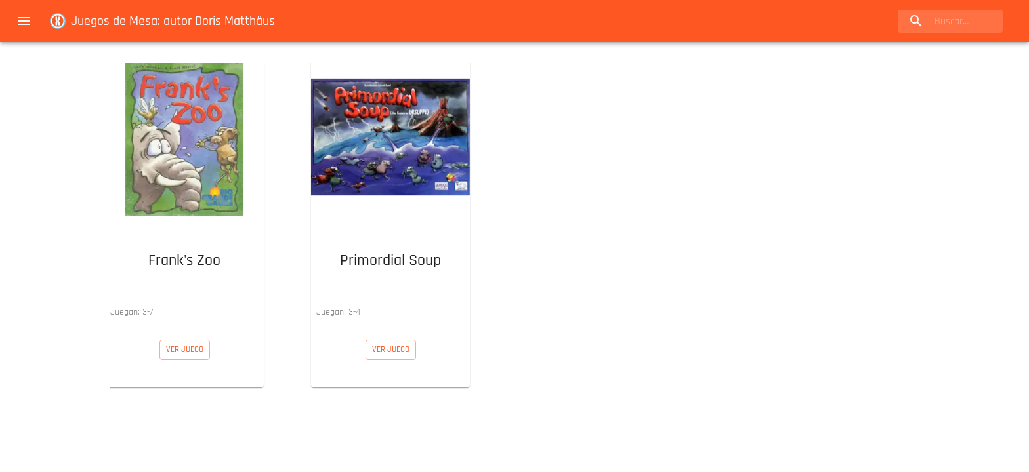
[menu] (23, 21)
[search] (950, 21)
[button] (184, 191)
